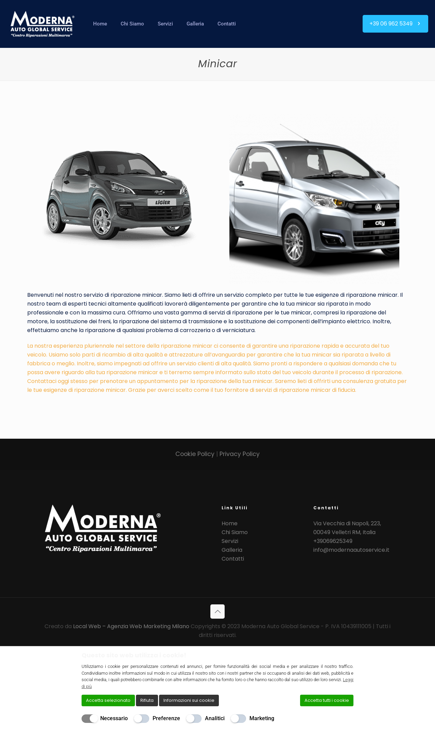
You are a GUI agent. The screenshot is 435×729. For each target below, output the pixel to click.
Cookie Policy (195, 454)
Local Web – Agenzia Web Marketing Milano (132, 626)
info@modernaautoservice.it (351, 550)
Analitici (215, 718)
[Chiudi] (349, 655)
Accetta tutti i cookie (326, 700)
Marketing (261, 718)
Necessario (114, 718)
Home (230, 523)
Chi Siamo (235, 532)
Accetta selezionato (108, 700)
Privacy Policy (240, 454)
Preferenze (166, 718)
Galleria (232, 550)
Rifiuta (147, 700)
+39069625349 (332, 541)
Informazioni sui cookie (188, 700)
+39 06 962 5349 (395, 24)
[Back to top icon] (217, 611)
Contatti (233, 559)
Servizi (230, 541)
